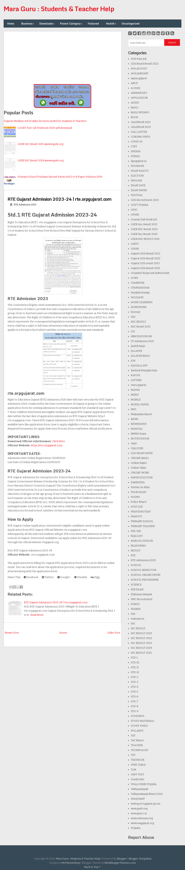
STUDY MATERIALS (142, 721)
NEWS (134, 419)
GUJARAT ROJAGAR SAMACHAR (150, 273)
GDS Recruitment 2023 (145, 200)
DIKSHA (136, 151)
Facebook (31, 577)
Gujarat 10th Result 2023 (145, 258)
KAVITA (135, 375)
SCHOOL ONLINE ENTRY (146, 574)
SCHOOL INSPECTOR (143, 570)
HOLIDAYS (137, 297)
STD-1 (134, 657)
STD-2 (134, 677)
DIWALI (135, 156)
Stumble (80, 577)
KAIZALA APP (139, 365)
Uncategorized (130, 23)
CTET (134, 146)
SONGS (135, 604)
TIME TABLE (138, 764)
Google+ (64, 577)
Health (111, 23)
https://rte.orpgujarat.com (46, 445)
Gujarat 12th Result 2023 (145, 268)
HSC (133, 316)
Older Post (113, 632)
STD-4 (134, 686)
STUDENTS (137, 716)
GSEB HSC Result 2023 (144, 229)
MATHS (135, 389)
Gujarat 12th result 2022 (145, 263)
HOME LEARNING (142, 302)
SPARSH (136, 609)
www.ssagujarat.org (142, 823)
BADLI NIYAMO (140, 112)
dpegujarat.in (139, 161)
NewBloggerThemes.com (120, 862)
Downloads (47, 23)
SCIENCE (136, 584)
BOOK (134, 117)
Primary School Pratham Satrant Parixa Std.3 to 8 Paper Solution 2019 (60, 176)
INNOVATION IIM (141, 336)
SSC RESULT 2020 (141, 633)
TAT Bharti (137, 740)
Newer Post (12, 632)
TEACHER (137, 745)
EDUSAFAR (137, 166)
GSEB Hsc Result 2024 (144, 234)
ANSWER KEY (139, 92)
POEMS (135, 497)
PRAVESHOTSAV (141, 511)
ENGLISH (136, 180)
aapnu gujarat (139, 78)
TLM (133, 769)
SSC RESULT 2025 (141, 652)
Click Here (58, 441)
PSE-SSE (136, 531)
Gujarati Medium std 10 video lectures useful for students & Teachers (45, 121)
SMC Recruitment (141, 599)
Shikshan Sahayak (141, 594)
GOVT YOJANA (139, 204)
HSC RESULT (138, 321)
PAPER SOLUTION (142, 477)
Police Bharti (139, 501)
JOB (133, 360)
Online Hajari (139, 462)
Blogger (122, 858)
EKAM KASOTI (140, 170)
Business (28, 23)
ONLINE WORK (140, 472)
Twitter (48, 577)
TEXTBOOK (138, 759)
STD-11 (135, 667)
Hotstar (135, 312)
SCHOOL (136, 565)
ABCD (134, 83)
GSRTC (135, 243)
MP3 (133, 409)
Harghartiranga (140, 292)
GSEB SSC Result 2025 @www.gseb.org (40, 144)
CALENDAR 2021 (140, 122)
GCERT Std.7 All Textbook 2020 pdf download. (45, 127)
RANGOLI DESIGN (142, 540)
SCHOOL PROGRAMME (145, 579)
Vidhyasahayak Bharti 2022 (147, 794)
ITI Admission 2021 (142, 341)
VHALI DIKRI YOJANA (144, 784)
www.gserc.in (139, 813)
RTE (133, 555)
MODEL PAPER (140, 404)
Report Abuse (141, 837)
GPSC (134, 209)
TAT (133, 735)
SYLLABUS (137, 730)
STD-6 (134, 696)
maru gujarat (138, 385)
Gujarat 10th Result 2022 (145, 253)
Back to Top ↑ (92, 867)
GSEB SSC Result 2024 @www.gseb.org (41, 160)
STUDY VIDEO (139, 725)
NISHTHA (137, 428)
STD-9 (134, 711)
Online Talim (138, 467)
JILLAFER (136, 351)
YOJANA (136, 828)
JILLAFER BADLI (140, 355)
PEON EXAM (138, 492)
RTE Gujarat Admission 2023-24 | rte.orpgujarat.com (59, 198)
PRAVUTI (136, 516)
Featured (93, 23)
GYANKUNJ (137, 282)
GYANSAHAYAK (140, 287)
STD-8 (134, 706)
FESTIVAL (137, 195)
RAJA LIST (137, 536)
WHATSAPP (138, 798)
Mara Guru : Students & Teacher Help (59, 8)
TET (133, 755)
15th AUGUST (139, 68)
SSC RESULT (138, 628)
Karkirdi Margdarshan (144, 370)
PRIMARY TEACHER (143, 526)
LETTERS (136, 380)
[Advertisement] (62, 56)
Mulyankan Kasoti (141, 414)
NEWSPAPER (138, 424)
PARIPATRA (138, 482)
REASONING (138, 545)
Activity (135, 88)
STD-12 (135, 672)
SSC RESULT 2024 (141, 647)
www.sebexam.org (142, 818)
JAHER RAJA (138, 346)
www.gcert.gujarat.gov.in (145, 803)
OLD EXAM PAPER (142, 453)
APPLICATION (139, 97)
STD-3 (134, 682)
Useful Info (137, 779)
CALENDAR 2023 (141, 127)
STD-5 (134, 691)
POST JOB (137, 506)
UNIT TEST (137, 774)
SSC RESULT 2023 (141, 643)
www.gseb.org (139, 808)
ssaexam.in (137, 618)
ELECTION (137, 175)
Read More (37, 614)
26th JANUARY (139, 73)
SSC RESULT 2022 (141, 638)
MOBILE (136, 399)
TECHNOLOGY (139, 750)
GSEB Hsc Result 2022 (144, 224)
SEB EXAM (137, 589)
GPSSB (135, 214)
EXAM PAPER (139, 190)
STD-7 (134, 701)
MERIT (135, 394)
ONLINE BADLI (140, 458)
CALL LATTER (139, 131)
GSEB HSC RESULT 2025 (145, 239)
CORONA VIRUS (140, 136)
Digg (95, 577)
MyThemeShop (70, 862)
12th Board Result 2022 (144, 63)
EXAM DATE (138, 185)
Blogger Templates (140, 858)
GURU (134, 277)
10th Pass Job (139, 58)
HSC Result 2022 (140, 326)
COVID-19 (136, 141)
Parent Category (71, 23)
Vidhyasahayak (139, 789)
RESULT (135, 550)
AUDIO (135, 102)
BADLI (134, 107)
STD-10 (135, 662)
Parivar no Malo (140, 487)
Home (10, 23)
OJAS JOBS (137, 448)
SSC (133, 623)
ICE (133, 331)
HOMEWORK (139, 307)
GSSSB (135, 248)
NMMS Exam (138, 433)
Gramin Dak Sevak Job (144, 219)
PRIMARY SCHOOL (142, 521)
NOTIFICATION (140, 438)
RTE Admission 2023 (25, 204)
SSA (133, 613)
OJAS (134, 443)
